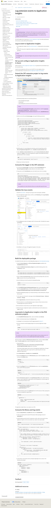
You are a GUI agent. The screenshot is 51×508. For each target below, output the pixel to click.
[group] (33, 133)
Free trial (48, 4)
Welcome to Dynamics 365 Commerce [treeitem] (7, 15)
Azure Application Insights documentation (36, 70)
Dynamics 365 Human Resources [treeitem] (7, 95)
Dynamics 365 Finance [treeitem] (5, 91)
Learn (16, 7)
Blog (13, 504)
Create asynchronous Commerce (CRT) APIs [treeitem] (8, 66)
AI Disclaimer (3, 504)
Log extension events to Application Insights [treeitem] (9, 63)
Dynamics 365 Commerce (27, 7)
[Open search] (46, 1)
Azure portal (23, 192)
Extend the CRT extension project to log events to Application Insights (26, 23)
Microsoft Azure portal (32, 46)
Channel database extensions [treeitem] (8, 68)
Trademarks (41, 504)
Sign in (49, 1)
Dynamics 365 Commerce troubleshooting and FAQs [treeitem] (7, 87)
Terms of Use (36, 504)
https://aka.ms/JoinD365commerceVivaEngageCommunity (27, 34)
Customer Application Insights (34, 39)
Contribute (17, 504)
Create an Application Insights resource (28, 65)
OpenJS (41, 321)
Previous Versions (9, 504)
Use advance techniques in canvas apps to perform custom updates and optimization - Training (30, 492)
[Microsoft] (1, 1)
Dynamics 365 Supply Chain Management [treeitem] (6, 93)
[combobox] (6, 9)
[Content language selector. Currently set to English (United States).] (5, 502)
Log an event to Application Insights (21, 20)
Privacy (22, 504)
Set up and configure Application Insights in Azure (23, 22)
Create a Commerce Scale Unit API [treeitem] (9, 58)
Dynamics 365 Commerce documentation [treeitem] (7, 13)
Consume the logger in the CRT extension (22, 24)
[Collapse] (12, 7)
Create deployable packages (44, 261)
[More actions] (48, 7)
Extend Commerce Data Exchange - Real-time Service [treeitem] (8, 72)
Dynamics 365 (20, 7)
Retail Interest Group (21, 32)
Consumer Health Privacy (28, 504)
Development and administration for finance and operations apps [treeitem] (7, 89)
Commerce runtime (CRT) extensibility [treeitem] (9, 60)
